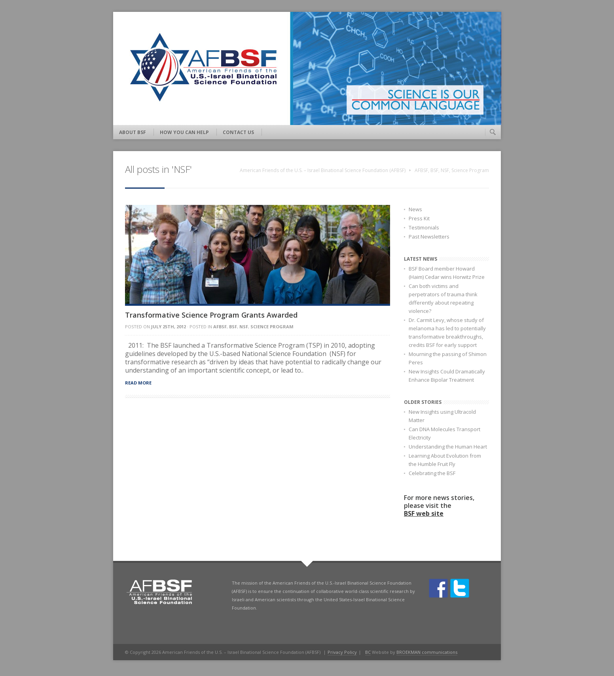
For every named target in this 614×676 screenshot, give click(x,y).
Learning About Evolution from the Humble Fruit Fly (445, 460)
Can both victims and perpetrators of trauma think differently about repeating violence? (443, 298)
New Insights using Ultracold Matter (442, 416)
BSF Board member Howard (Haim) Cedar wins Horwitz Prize (447, 272)
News (415, 209)
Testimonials (424, 227)
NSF (445, 170)
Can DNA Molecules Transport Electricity (444, 433)
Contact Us (238, 132)
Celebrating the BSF (432, 473)
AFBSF (421, 170)
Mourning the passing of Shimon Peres (448, 358)
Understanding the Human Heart (448, 446)
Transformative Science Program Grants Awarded (211, 315)
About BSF (132, 132)
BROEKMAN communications (426, 652)
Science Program (470, 170)
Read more (138, 383)
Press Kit (419, 218)
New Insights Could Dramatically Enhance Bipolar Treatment (447, 375)
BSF (434, 170)
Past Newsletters (429, 236)
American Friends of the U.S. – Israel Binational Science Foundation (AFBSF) (323, 170)
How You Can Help (184, 132)
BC (368, 652)
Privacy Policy (342, 652)
